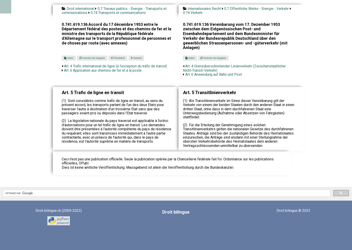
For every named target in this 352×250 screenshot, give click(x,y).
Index (68, 58)
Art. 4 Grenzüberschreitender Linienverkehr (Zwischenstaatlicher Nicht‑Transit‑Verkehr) (234, 68)
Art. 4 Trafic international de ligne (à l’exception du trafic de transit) (115, 66)
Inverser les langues (92, 58)
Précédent (118, 58)
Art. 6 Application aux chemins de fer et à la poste (103, 70)
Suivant (136, 58)
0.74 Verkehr (193, 13)
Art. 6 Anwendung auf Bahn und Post (213, 74)
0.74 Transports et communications (118, 13)
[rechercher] (166, 193)
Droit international (80, 9)
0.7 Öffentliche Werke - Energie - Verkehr (256, 9)
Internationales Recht (204, 9)
